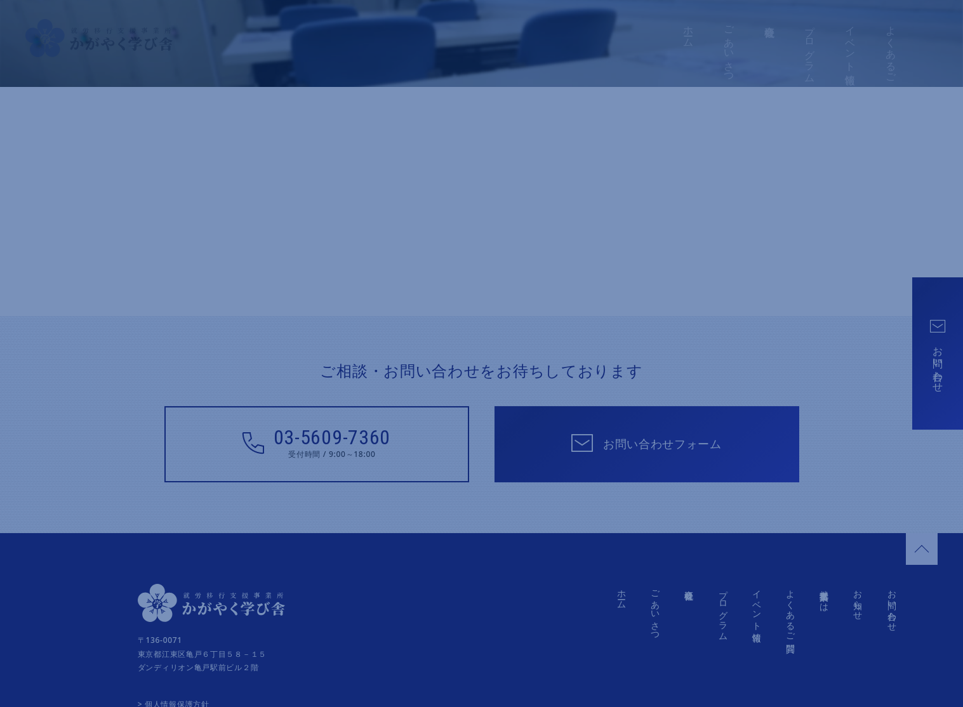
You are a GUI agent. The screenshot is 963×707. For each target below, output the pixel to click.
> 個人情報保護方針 (173, 685)
